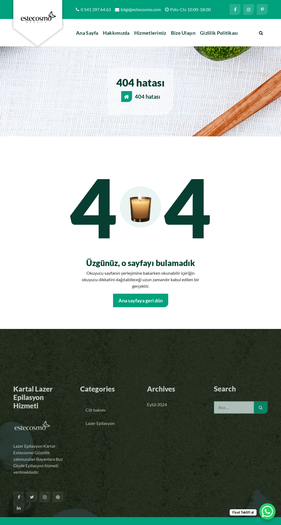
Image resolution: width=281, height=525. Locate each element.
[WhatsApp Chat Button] (267, 511)
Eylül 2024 (157, 456)
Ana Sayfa (87, 33)
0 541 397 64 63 (96, 9)
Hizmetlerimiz (150, 33)
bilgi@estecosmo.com (141, 9)
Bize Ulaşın (183, 33)
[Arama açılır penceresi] (261, 33)
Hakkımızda (116, 33)
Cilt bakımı (96, 461)
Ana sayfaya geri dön (140, 300)
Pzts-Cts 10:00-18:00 (190, 9)
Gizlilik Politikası (219, 33)
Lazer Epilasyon (100, 474)
